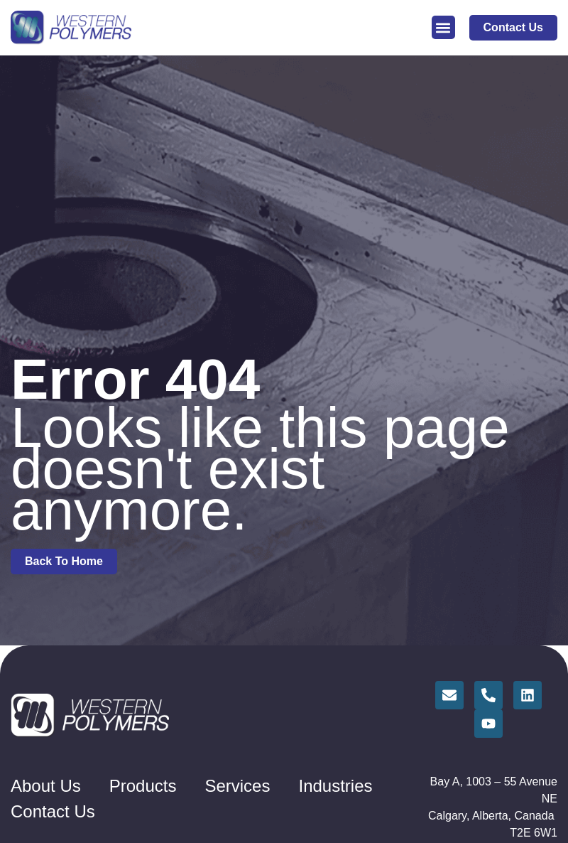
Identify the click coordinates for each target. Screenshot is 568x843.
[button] (443, 27)
